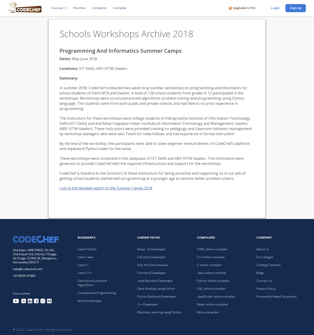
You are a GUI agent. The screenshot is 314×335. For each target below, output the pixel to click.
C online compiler (209, 265)
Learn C (83, 265)
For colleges (264, 257)
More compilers (208, 312)
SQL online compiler (211, 289)
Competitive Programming (97, 293)
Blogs (260, 273)
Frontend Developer (151, 273)
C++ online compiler (211, 257)
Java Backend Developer (155, 281)
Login (275, 8)
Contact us (264, 281)
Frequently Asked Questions (276, 296)
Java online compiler (211, 273)
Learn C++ (85, 273)
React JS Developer (151, 249)
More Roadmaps (89, 301)
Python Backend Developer (156, 296)
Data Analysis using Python (156, 289)
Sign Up (295, 8)
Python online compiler (213, 281)
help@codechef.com (28, 269)
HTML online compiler (212, 249)
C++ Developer (147, 304)
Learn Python (87, 249)
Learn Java (85, 257)
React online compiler (212, 304)
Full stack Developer (151, 257)
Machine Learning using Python (159, 312)
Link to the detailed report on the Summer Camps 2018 (105, 188)
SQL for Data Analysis (152, 265)
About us (262, 249)
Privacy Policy (265, 289)
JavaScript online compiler (216, 296)
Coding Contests (268, 265)
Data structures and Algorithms (92, 283)
